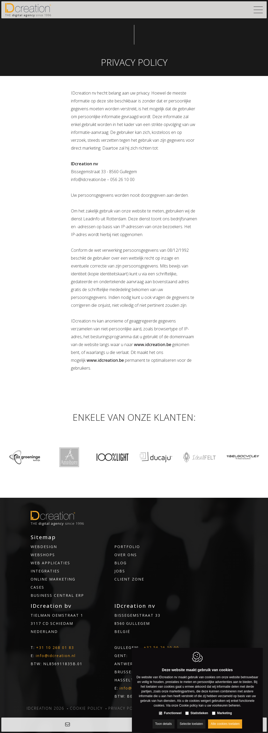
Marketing (224, 708)
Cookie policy (188, 701)
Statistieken (199, 708)
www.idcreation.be (152, 344)
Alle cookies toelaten (225, 719)
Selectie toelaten (191, 719)
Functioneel (172, 708)
